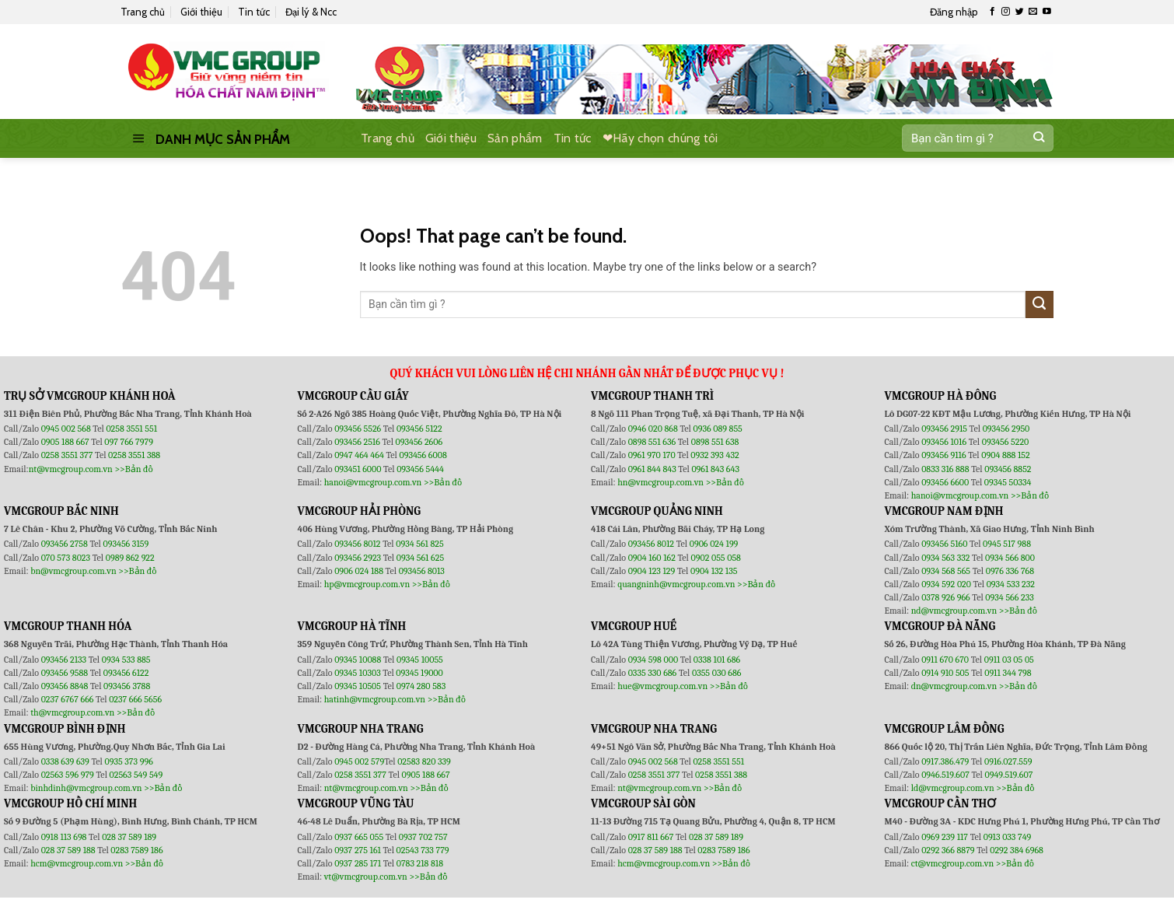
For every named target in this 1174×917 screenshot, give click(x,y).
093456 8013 (422, 570)
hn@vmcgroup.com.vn (660, 482)
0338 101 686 (717, 659)
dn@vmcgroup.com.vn (954, 686)
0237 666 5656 (135, 699)
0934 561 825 (420, 543)
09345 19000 (419, 672)
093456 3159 (126, 543)
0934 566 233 (1009, 597)
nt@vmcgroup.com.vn (71, 469)
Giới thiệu (201, 11)
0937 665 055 (360, 836)
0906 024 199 (714, 543)
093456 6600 (945, 482)
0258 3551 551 (131, 428)
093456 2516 (357, 441)
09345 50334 (1008, 482)
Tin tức (254, 11)
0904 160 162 (653, 557)
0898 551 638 (715, 441)
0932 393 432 (714, 455)
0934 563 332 (946, 557)
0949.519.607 (1009, 774)
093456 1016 (943, 441)
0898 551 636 (653, 441)
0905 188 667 (66, 441)
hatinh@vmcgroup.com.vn (374, 699)
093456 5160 (945, 543)
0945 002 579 (359, 761)
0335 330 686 (652, 672)
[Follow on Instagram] (1005, 11)
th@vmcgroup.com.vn (72, 712)
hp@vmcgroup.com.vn (367, 584)
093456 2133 (63, 659)
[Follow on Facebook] (992, 11)
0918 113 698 (65, 836)
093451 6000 (357, 469)
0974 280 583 (421, 686)
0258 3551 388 (134, 455)
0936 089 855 (717, 428)
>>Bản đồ (133, 469)
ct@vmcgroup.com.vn (952, 863)
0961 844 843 (652, 469)
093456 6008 (422, 455)
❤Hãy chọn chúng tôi (660, 138)
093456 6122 (126, 672)
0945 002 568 (67, 428)
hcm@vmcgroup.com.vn (76, 863)
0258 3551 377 (68, 455)
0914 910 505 (945, 672)
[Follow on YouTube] (1047, 11)
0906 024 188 (359, 570)
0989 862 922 (130, 557)
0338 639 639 (66, 761)
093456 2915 (944, 428)
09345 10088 (357, 659)
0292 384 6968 (1016, 850)
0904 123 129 (652, 570)
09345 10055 (420, 659)
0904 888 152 (1005, 455)
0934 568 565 (947, 570)
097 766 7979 (128, 441)
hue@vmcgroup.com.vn (662, 686)
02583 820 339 (424, 761)
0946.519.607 (945, 774)
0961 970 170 (653, 455)
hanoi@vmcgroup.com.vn (373, 482)
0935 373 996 (129, 761)
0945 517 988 (1007, 543)
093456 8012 (357, 543)
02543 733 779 (423, 850)
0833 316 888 (945, 469)
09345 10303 (357, 672)
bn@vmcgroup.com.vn (73, 570)
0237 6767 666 (68, 699)
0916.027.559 (1008, 761)
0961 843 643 (715, 469)
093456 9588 (64, 672)
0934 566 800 (1010, 557)
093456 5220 (1005, 441)
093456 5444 (420, 469)
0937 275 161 (357, 850)
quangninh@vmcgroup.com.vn (676, 584)
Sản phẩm (515, 138)
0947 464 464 (359, 455)
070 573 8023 (65, 557)
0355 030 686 (716, 672)
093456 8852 (1007, 469)
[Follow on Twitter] (1019, 11)
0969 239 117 (945, 836)
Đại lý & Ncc (311, 11)
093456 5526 (358, 428)
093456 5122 (419, 428)
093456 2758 (64, 543)
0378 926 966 (946, 597)
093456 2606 (419, 441)
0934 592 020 (947, 584)
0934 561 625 (420, 557)
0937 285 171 (357, 863)
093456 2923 (358, 557)
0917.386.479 (946, 761)
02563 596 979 (67, 774)
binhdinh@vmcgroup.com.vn (86, 787)
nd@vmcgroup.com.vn (954, 610)
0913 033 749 (1008, 836)
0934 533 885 (126, 659)
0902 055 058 (715, 557)
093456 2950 (1006, 428)
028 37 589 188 (68, 850)
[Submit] (1038, 138)
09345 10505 (357, 686)
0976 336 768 (1010, 570)
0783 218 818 (420, 863)
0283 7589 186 (136, 850)
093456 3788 (126, 686)
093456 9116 (943, 455)
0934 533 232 (1011, 584)
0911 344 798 (1007, 672)
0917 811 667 (652, 836)
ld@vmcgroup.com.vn (952, 787)
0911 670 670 (946, 659)
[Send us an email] (1033, 11)
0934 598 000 (654, 659)
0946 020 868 (654, 428)
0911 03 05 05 (1009, 659)
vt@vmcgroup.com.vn (365, 876)
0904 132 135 (713, 570)
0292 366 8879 (949, 850)
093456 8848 (65, 686)
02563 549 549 (136, 774)
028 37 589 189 (129, 836)
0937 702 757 (423, 836)
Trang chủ (143, 11)
